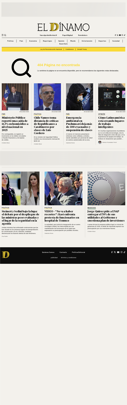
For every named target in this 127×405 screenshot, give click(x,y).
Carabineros (69, 49)
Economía (33, 41)
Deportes (102, 41)
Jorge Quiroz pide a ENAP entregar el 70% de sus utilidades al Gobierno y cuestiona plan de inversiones (106, 215)
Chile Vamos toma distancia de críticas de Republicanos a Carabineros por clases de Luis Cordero (46, 125)
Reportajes (47, 41)
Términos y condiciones (68, 257)
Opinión (61, 41)
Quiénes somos (48, 252)
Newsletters (82, 35)
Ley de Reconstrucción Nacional (51, 49)
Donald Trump (82, 49)
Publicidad (54, 257)
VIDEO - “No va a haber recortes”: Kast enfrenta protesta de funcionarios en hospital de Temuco (62, 215)
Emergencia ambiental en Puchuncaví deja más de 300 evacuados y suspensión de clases (79, 124)
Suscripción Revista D (48, 35)
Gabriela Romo (70, 143)
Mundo (73, 41)
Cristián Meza (6, 143)
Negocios (92, 208)
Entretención (87, 41)
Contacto (63, 252)
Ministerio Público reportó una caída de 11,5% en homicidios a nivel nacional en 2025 (15, 124)
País (21, 41)
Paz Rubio (5, 236)
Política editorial (78, 252)
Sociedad (116, 41)
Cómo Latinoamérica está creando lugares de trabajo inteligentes (111, 122)
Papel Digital (67, 35)
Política (10, 41)
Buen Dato (63, 44)
